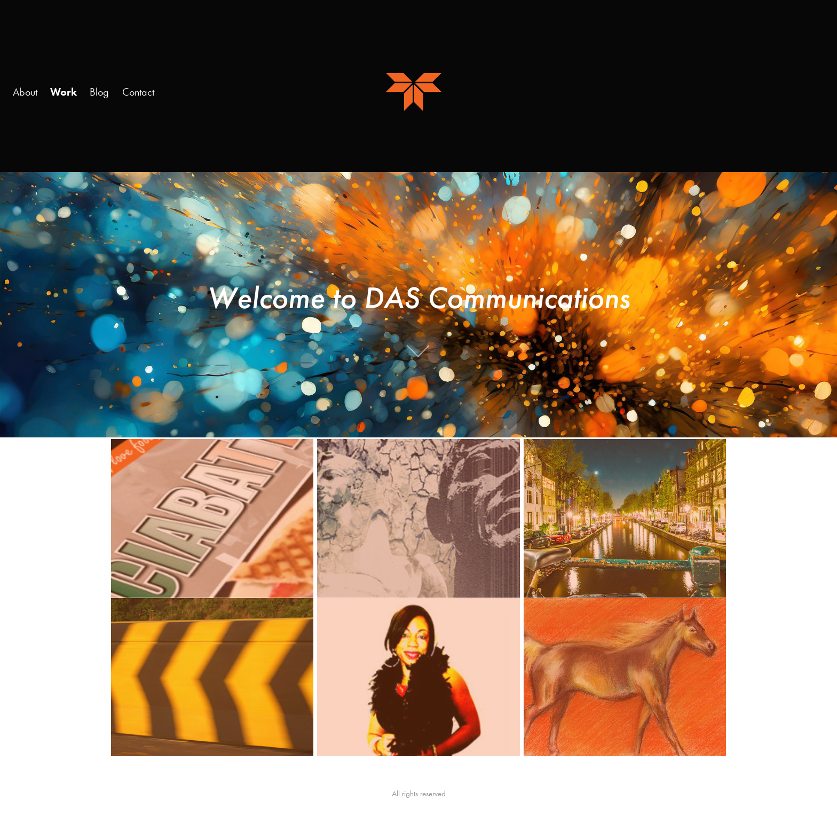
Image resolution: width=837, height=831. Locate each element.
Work (63, 91)
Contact (138, 91)
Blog (99, 91)
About (25, 91)
